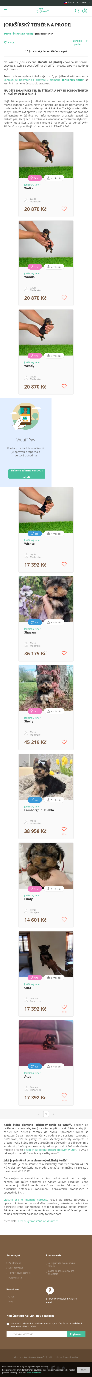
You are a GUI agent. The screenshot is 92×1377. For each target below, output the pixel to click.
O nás (11, 1296)
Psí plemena (14, 1262)
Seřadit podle (77, 42)
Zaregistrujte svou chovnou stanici (62, 1264)
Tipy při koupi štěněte (19, 1272)
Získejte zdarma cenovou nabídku (27, 474)
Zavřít (83, 1369)
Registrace (76, 1334)
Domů (7, 33)
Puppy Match (15, 1277)
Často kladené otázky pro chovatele (61, 1272)
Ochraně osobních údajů (67, 1357)
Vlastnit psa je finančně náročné (25, 1199)
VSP (50, 1357)
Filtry (10, 42)
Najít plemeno (15, 1267)
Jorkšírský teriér (32, 184)
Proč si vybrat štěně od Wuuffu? (37, 1221)
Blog (10, 1301)
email (49, 1302)
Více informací (34, 1372)
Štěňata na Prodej (23, 33)
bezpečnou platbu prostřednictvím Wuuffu (50, 1150)
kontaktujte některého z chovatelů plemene (43, 80)
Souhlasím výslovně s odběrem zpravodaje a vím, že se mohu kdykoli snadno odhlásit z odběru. (46, 1325)
